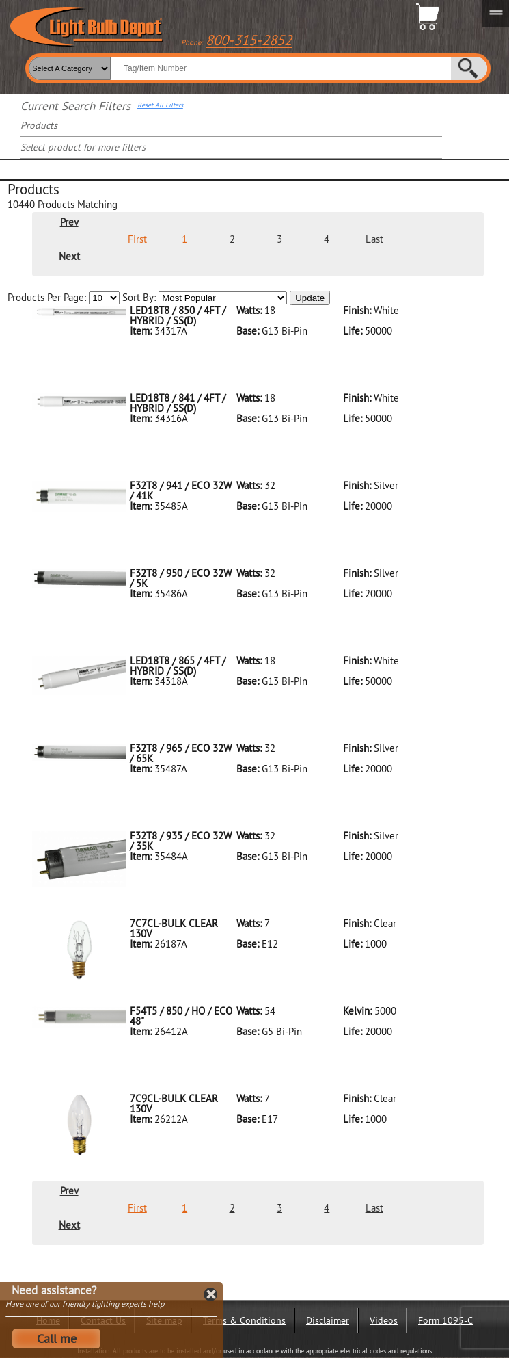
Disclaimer (327, 1320)
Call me (57, 1338)
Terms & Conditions (244, 1320)
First (137, 239)
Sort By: (204, 297)
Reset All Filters (160, 105)
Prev (69, 222)
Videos (384, 1320)
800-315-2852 (249, 40)
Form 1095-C (445, 1320)
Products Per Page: (64, 297)
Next (69, 256)
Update (310, 298)
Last (374, 239)
